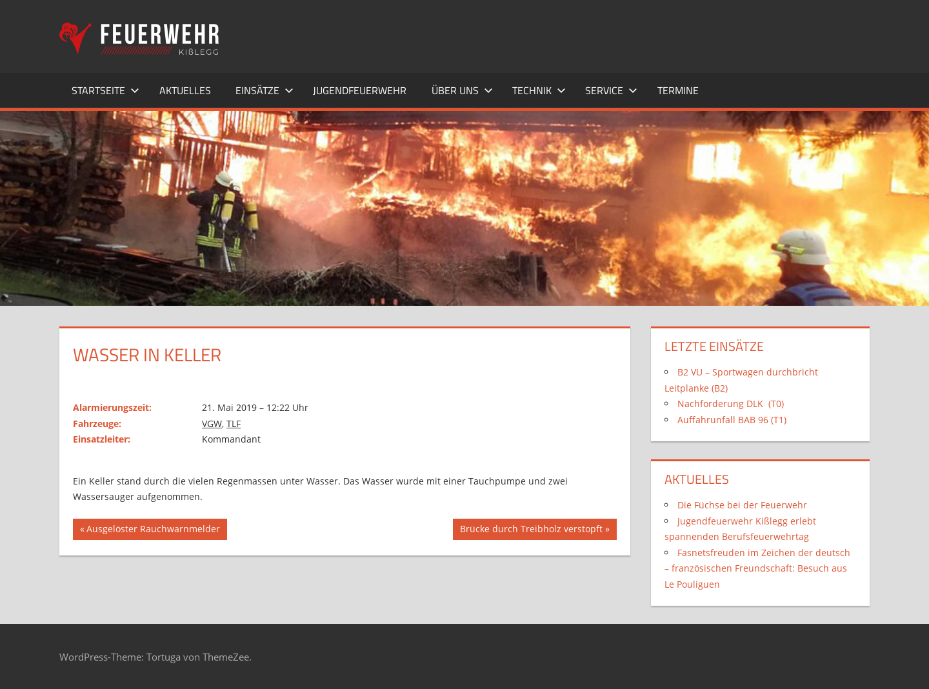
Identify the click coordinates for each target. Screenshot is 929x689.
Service (611, 90)
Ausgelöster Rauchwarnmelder (153, 530)
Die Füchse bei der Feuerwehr (742, 505)
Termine (678, 90)
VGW (212, 423)
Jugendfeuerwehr (359, 90)
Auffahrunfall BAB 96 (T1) (731, 420)
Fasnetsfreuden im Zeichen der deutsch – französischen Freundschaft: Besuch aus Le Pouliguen (757, 568)
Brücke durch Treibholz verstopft (531, 530)
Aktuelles (185, 90)
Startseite (105, 90)
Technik (539, 90)
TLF (233, 423)
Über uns (462, 90)
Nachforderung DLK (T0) (730, 403)
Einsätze (264, 90)
